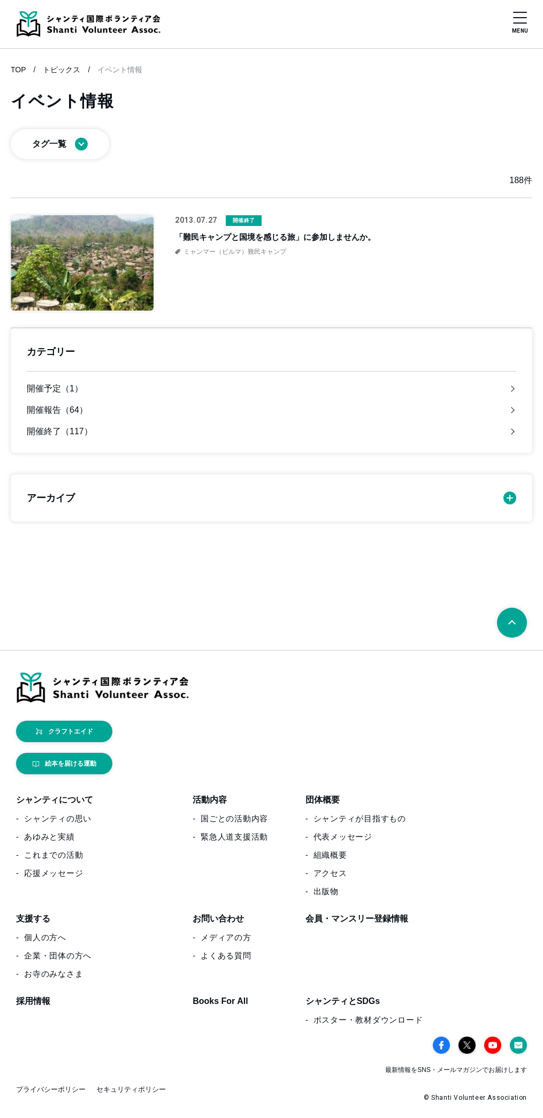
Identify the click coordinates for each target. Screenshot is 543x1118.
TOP (18, 69)
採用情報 (33, 1001)
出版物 (326, 891)
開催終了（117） (60, 431)
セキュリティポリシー (131, 1090)
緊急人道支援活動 (234, 837)
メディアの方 (226, 937)
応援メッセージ (53, 873)
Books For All (220, 1001)
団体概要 (322, 800)
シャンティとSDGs (342, 1001)
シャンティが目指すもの (359, 819)
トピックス (61, 69)
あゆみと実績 (49, 837)
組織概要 (330, 855)
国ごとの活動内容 (234, 819)
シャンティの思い (57, 819)
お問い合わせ (218, 919)
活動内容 (210, 800)
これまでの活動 (53, 855)
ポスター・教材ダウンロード (368, 1020)
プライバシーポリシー (51, 1090)
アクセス (330, 873)
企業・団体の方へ (57, 956)
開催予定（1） (55, 388)
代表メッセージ (342, 837)
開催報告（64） (57, 410)
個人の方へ (45, 937)
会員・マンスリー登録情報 (356, 919)
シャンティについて (54, 800)
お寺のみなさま (53, 974)
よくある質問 (226, 956)
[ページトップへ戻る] (512, 623)
